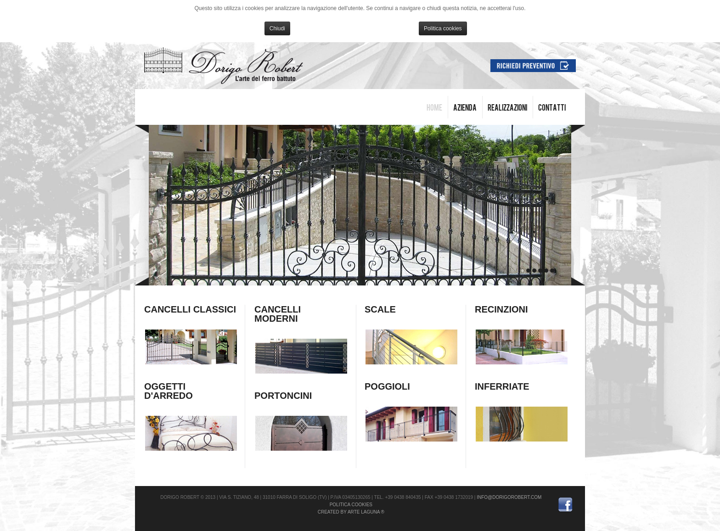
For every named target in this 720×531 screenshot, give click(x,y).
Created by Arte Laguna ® (351, 511)
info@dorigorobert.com (509, 497)
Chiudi (277, 28)
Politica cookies (443, 28)
